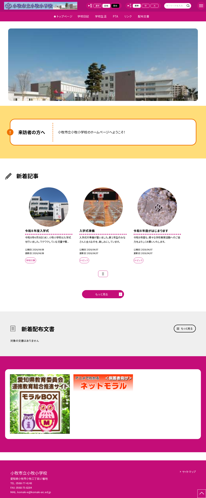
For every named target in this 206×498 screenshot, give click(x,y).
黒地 (115, 5)
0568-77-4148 (24, 483)
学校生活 (100, 16)
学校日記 (83, 16)
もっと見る (101, 294)
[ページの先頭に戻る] (202, 494)
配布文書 (143, 16)
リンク (128, 16)
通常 (97, 5)
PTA (115, 16)
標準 (137, 5)
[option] (103, 64)
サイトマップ (189, 472)
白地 (106, 5)
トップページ (64, 16)
